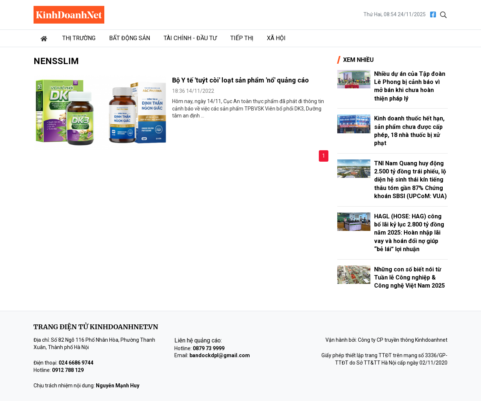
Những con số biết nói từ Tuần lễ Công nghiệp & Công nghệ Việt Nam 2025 (409, 277)
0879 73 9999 (208, 348)
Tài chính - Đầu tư (190, 38)
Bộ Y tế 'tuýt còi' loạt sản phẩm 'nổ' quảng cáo (240, 80)
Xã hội (276, 38)
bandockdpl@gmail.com (219, 355)
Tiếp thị (241, 38)
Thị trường (78, 38)
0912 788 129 (68, 370)
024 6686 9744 (76, 363)
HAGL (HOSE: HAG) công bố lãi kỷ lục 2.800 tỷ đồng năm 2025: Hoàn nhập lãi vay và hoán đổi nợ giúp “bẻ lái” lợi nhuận (409, 233)
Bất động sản (129, 38)
